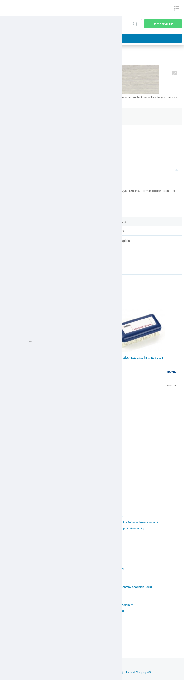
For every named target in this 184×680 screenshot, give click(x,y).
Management (102, 562)
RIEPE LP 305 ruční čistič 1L (33, 357)
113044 (82, 366)
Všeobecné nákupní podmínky (113, 604)
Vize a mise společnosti (109, 568)
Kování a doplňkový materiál (20, 516)
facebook (57, 666)
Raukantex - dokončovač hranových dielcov (130, 360)
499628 (82, 465)
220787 (172, 372)
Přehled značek (104, 598)
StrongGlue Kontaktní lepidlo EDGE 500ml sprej (45, 453)
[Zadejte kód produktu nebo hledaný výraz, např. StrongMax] (72, 23)
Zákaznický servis (13, 639)
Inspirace (39, 666)
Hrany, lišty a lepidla (15, 528)
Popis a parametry (128, 169)
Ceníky (6, 556)
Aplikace (7, 574)
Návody (7, 562)
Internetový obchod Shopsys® (129, 672)
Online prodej (11, 592)
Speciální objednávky (15, 586)
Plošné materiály (12, 522)
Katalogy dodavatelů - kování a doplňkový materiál (126, 522)
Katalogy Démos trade (108, 516)
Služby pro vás (11, 598)
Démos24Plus (162, 24)
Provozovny (10, 633)
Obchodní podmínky (107, 592)
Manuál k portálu (105, 534)
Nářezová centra (12, 645)
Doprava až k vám (13, 580)
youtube (91, 666)
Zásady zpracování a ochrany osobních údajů (123, 586)
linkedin (75, 666)
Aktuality (22, 666)
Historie (99, 556)
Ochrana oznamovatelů (109, 611)
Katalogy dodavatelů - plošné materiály (119, 528)
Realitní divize (103, 574)
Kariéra (98, 580)
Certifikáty (8, 568)
